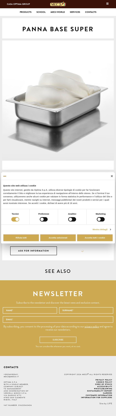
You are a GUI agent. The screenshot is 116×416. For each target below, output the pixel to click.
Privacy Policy (104, 380)
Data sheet (82, 250)
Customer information (99, 395)
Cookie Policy (104, 382)
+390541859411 (11, 374)
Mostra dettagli (100, 229)
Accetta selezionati (58, 238)
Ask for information (33, 250)
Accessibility (104, 386)
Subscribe (58, 339)
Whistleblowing (103, 389)
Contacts (90, 12)
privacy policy (92, 326)
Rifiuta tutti (21, 238)
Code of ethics (103, 384)
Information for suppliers (96, 397)
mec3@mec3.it (11, 376)
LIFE (109, 403)
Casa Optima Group (18, 4)
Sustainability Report (99, 391)
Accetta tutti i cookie (95, 238)
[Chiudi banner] (112, 176)
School (41, 12)
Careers (107, 393)
